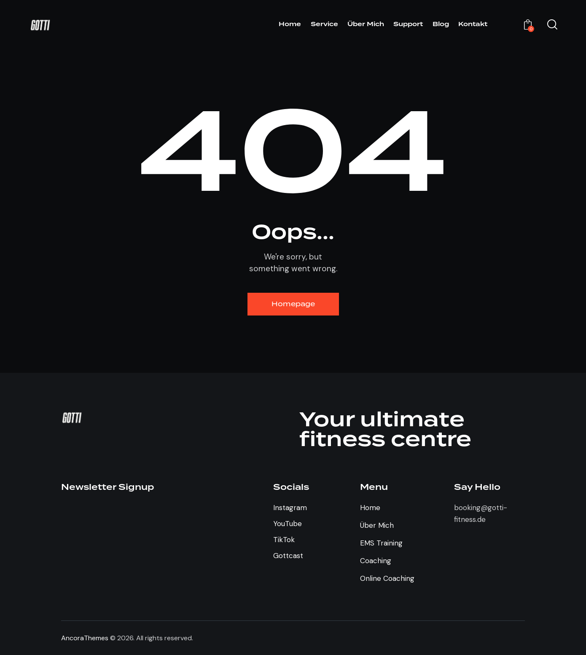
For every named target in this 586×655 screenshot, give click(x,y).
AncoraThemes (84, 638)
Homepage (293, 303)
